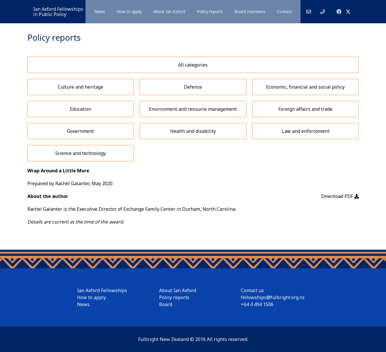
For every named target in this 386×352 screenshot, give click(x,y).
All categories (193, 65)
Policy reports (174, 297)
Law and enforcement (305, 131)
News (83, 304)
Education (80, 109)
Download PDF (340, 196)
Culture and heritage (80, 87)
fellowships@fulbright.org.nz (273, 297)
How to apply (91, 297)
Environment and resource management (193, 109)
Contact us (252, 290)
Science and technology (80, 153)
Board (165, 304)
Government (80, 131)
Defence (193, 87)
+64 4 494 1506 (257, 304)
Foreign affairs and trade (305, 109)
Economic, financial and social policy (305, 87)
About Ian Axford (177, 290)
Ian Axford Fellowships (102, 290)
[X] (348, 11)
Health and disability (193, 131)
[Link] (308, 11)
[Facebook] (339, 11)
